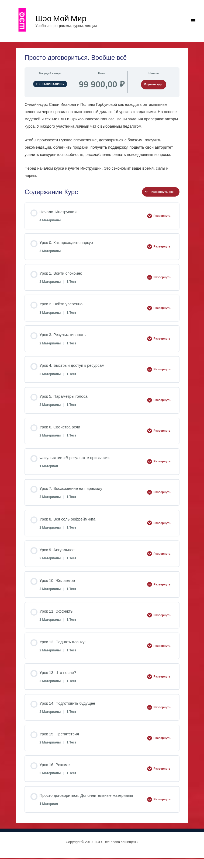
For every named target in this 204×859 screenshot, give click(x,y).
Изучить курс (153, 85)
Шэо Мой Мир (62, 18)
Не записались (50, 84)
